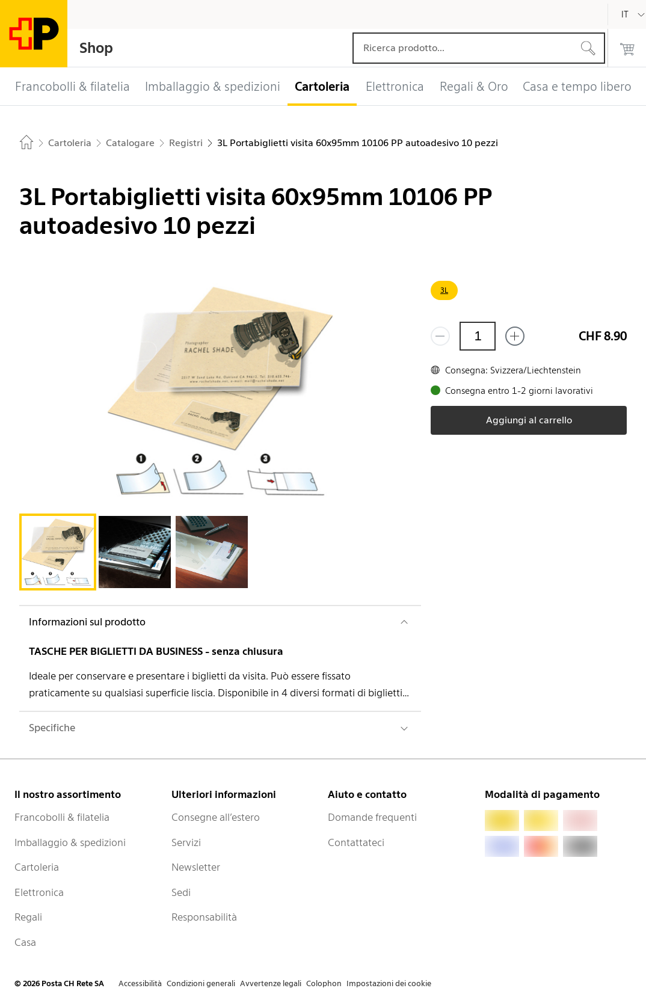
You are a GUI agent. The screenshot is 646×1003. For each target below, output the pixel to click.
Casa (25, 942)
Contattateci (356, 842)
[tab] (57, 552)
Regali (28, 917)
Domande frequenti (372, 817)
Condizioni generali (201, 983)
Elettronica (39, 892)
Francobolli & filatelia (61, 817)
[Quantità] (478, 336)
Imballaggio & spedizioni (70, 842)
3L (444, 290)
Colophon (324, 983)
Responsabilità (204, 917)
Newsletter (195, 867)
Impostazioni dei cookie (388, 983)
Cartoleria (36, 867)
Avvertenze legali (270, 983)
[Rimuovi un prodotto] (440, 336)
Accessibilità (140, 983)
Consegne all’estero (215, 817)
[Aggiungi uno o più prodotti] (514, 336)
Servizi (186, 842)
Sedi (181, 892)
